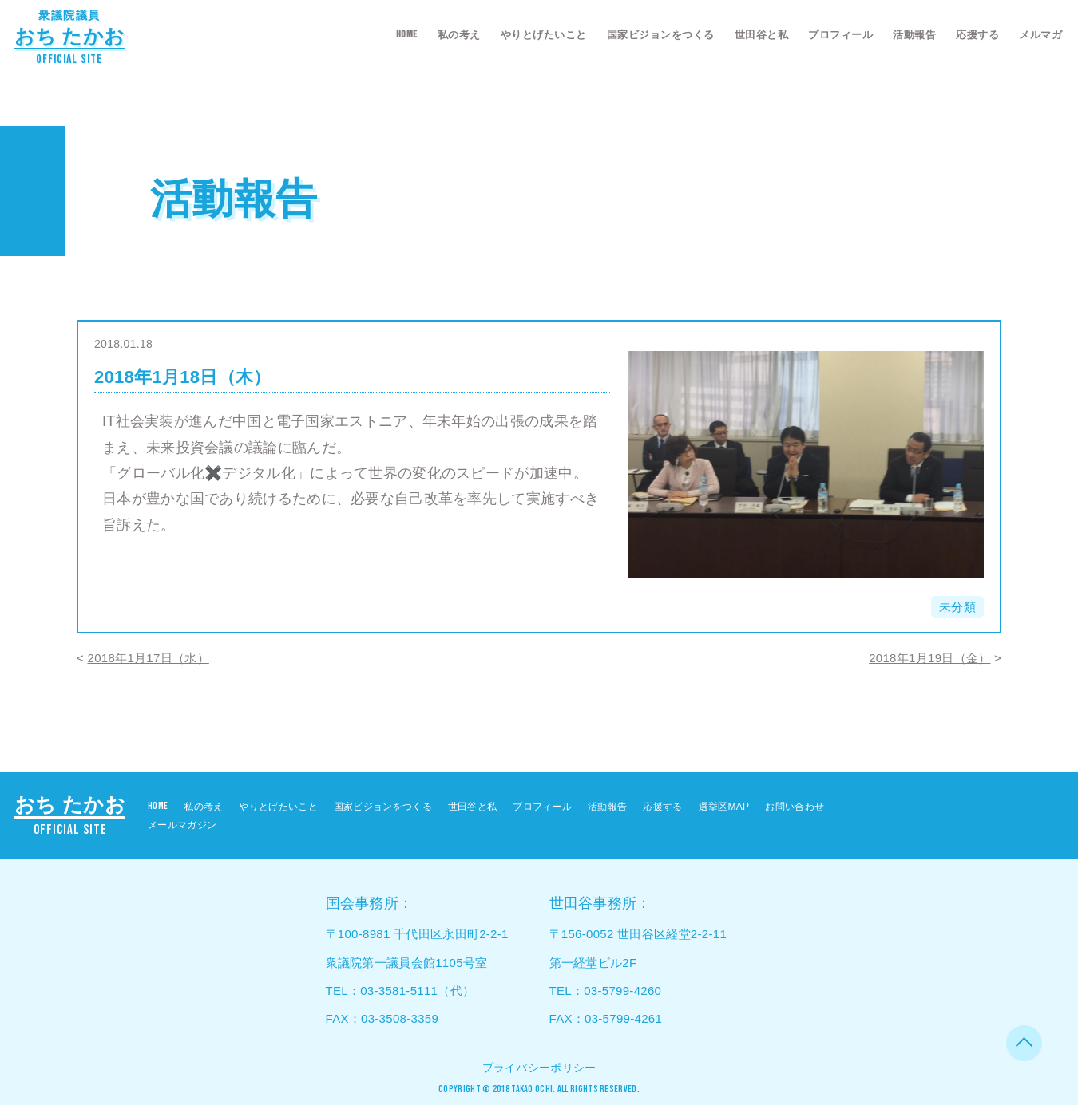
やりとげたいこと (544, 35)
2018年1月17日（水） (148, 658)
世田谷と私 (762, 35)
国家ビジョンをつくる (661, 35)
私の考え (459, 35)
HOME (407, 34)
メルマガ (1040, 35)
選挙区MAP (724, 806)
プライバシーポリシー (539, 1067)
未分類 (957, 607)
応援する (977, 35)
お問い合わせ (794, 806)
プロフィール (840, 35)
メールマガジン (182, 825)
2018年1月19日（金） (929, 658)
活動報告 (914, 35)
